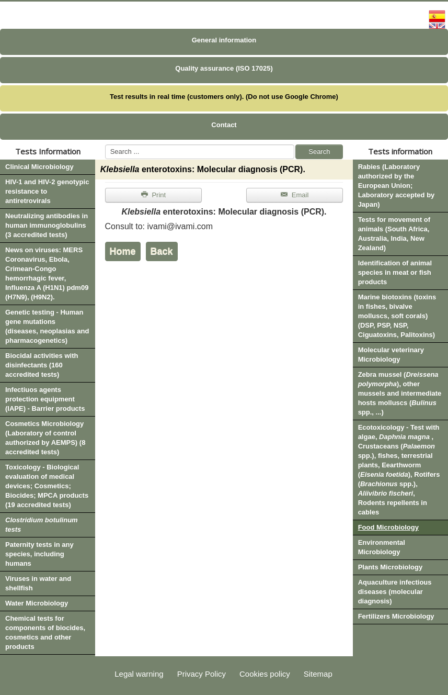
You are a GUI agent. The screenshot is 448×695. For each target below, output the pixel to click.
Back (162, 251)
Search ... (105, 144)
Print (153, 195)
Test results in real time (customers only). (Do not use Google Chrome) (224, 96)
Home (123, 251)
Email (294, 195)
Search (319, 151)
